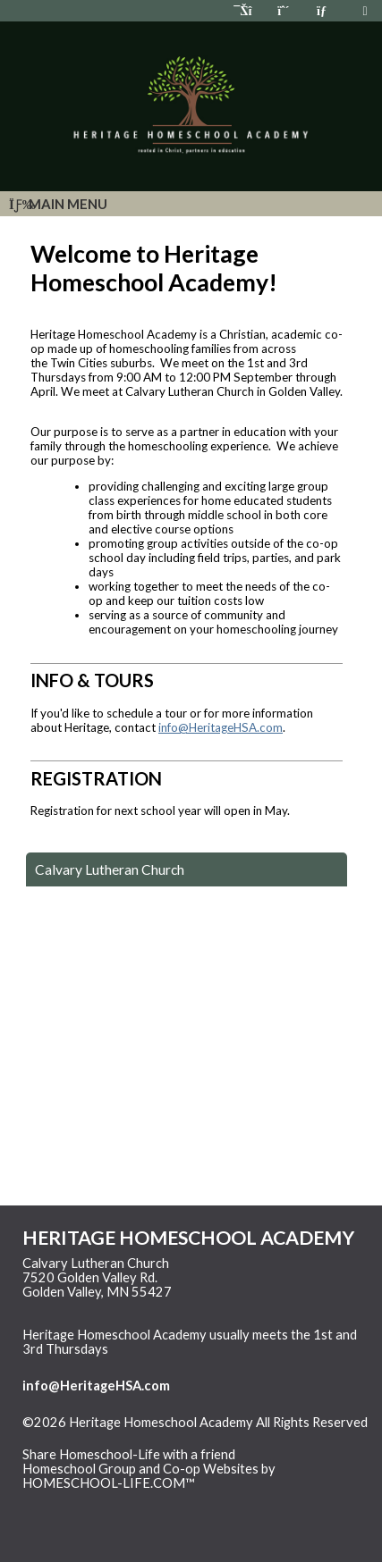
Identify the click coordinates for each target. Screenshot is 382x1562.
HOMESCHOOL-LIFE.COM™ (108, 1483)
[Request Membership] (284, 10)
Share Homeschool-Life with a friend (128, 1454)
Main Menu (58, 204)
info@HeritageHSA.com (220, 727)
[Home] (244, 10)
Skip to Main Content (97, 1437)
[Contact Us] (324, 10)
